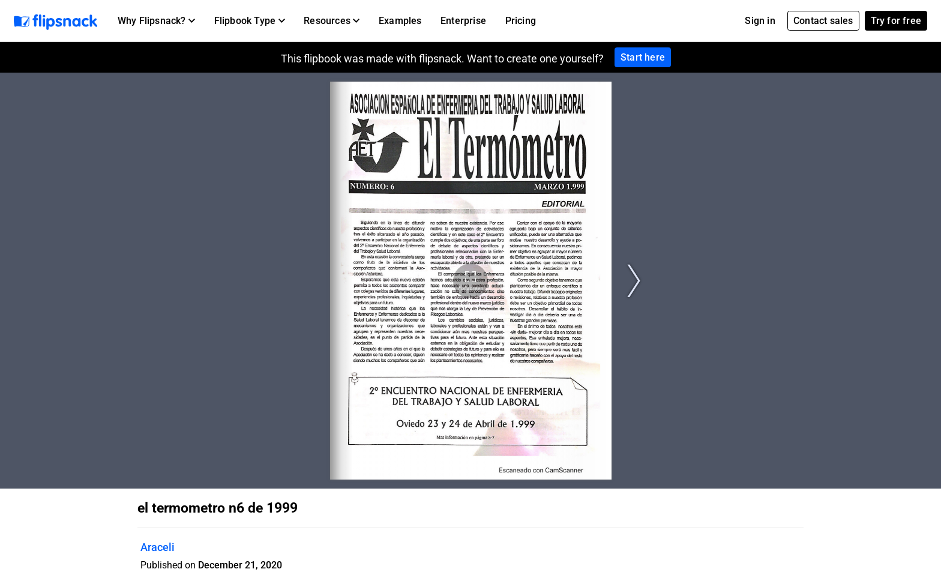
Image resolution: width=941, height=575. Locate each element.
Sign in (760, 20)
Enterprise (463, 20)
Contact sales (823, 20)
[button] (156, 21)
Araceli (157, 547)
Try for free (896, 20)
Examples (400, 20)
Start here (643, 57)
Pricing (520, 20)
